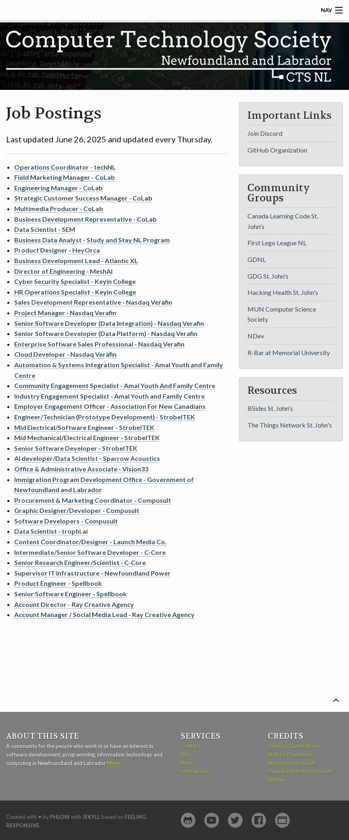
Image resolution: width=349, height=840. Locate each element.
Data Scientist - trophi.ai (51, 531)
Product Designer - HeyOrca (57, 250)
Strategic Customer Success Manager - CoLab (83, 198)
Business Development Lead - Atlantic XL (76, 260)
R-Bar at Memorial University (288, 352)
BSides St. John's (270, 408)
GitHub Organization (277, 150)
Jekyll (91, 817)
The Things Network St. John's (289, 425)
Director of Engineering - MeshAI (63, 271)
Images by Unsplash (291, 763)
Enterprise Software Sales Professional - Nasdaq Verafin (99, 344)
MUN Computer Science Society (281, 314)
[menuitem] (290, 133)
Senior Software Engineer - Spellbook (70, 594)
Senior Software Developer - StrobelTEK (75, 448)
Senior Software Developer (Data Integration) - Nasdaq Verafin (109, 323)
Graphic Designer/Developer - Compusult (76, 510)
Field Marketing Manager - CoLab (64, 177)
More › (115, 763)
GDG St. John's (267, 276)
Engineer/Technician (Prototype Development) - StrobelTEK (104, 417)
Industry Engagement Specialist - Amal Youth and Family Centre (109, 396)
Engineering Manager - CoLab (58, 188)
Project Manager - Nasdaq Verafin (65, 312)
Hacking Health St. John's (282, 292)
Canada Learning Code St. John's (282, 221)
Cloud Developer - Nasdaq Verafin (65, 354)
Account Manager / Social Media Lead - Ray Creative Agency (104, 614)
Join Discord (264, 133)
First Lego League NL (276, 243)
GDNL (256, 259)
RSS (185, 754)
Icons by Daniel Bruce (293, 746)
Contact (190, 746)
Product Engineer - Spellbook (58, 583)
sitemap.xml (195, 771)
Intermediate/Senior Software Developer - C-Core (90, 552)
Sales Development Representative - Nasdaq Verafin (93, 302)
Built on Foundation (291, 754)
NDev (255, 336)
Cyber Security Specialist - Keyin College (75, 281)
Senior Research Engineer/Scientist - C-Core (80, 562)
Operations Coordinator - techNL (65, 167)
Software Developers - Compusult (66, 521)
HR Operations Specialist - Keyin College (75, 292)
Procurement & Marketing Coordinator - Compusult (92, 500)
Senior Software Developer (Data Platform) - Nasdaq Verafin (105, 333)
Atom (187, 763)
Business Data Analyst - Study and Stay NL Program (92, 240)
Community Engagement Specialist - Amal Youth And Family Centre (114, 385)
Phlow (60, 817)
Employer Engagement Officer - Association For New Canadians (110, 406)
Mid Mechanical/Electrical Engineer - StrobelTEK (87, 437)
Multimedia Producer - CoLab (58, 208)
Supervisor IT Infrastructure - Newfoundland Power (92, 573)
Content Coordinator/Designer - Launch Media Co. (90, 541)
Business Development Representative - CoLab (85, 219)
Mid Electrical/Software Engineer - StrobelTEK (84, 427)
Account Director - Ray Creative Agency (74, 604)
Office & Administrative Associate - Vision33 (81, 469)
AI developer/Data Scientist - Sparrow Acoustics (87, 458)
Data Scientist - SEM (44, 229)
